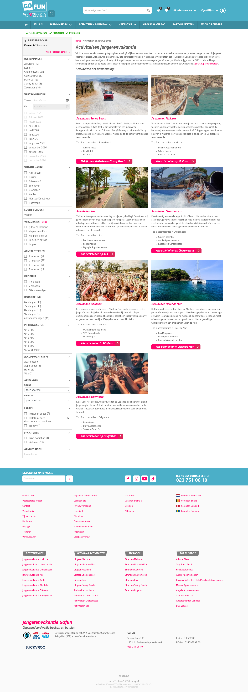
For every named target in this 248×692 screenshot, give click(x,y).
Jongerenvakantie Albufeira (35, 585)
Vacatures (130, 496)
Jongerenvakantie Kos (32, 575)
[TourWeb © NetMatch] (124, 676)
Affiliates (129, 511)
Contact (26, 506)
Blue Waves (182, 606)
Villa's (38, 24)
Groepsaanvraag (154, 24)
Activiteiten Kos (85, 211)
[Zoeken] (148, 10)
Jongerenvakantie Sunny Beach (37, 596)
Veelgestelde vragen (32, 501)
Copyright (78, 511)
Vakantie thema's (133, 501)
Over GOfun (28, 496)
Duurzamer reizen (82, 521)
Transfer (26, 532)
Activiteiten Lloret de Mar (166, 304)
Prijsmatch (74, 33)
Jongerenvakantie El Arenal (35, 590)
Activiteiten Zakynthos (90, 396)
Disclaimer (79, 516)
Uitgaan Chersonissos (84, 575)
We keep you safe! (38, 33)
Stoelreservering (82, 537)
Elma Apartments (184, 570)
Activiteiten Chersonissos (166, 211)
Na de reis (27, 521)
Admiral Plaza (182, 559)
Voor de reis (28, 511)
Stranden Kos (131, 580)
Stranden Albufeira (134, 570)
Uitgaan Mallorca (82, 559)
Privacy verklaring (82, 506)
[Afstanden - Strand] (47, 390)
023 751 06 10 (191, 480)
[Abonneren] (69, 478)
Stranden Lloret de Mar (136, 565)
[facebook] (128, 478)
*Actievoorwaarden (83, 527)
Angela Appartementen (187, 590)
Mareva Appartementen (187, 585)
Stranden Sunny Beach (136, 585)
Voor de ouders (211, 24)
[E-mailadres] (43, 478)
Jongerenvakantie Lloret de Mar (37, 565)
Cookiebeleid (80, 501)
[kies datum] (51, 100)
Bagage (26, 527)
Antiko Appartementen (187, 575)
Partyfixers (58, 33)
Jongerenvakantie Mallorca (35, 559)
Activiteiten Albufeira (88, 304)
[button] (47, 59)
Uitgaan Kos (80, 580)
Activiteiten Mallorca (163, 118)
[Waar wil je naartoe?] (117, 10)
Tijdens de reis (29, 516)
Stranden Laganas (133, 590)
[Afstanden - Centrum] (47, 400)
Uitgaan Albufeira (82, 570)
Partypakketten (183, 24)
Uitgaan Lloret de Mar (84, 565)
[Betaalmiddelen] (35, 647)
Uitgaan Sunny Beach (84, 585)
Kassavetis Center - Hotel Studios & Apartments (199, 580)
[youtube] (144, 478)
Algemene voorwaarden (85, 496)
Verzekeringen (29, 537)
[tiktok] (153, 478)
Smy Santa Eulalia (184, 565)
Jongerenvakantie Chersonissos (37, 570)
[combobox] (117, 10)
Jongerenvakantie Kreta (33, 580)
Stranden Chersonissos (136, 575)
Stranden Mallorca (133, 559)
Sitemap (129, 506)
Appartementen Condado (188, 601)
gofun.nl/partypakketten (206, 64)
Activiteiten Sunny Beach (91, 118)
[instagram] (136, 478)
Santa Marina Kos (184, 596)
